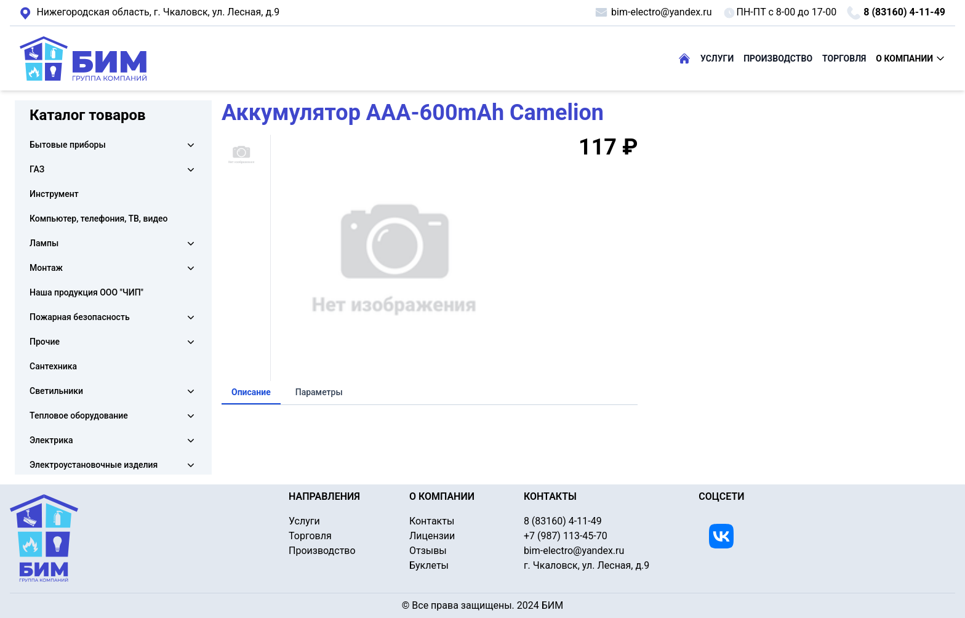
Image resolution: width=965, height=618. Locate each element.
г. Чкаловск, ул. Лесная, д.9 (149, 13)
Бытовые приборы (68, 145)
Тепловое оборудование (79, 415)
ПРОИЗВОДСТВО (777, 58)
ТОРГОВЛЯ (844, 58)
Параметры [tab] (319, 392)
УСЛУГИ (717, 58)
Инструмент (54, 194)
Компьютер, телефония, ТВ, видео (99, 218)
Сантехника (53, 366)
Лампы (44, 243)
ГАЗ (37, 169)
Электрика (51, 440)
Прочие (45, 342)
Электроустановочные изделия (94, 465)
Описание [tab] (251, 392)
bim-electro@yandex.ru (652, 12)
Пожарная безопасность (80, 317)
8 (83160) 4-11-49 (895, 13)
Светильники (56, 391)
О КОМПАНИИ (910, 58)
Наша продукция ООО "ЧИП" (86, 292)
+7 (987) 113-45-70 (565, 536)
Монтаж (46, 268)
